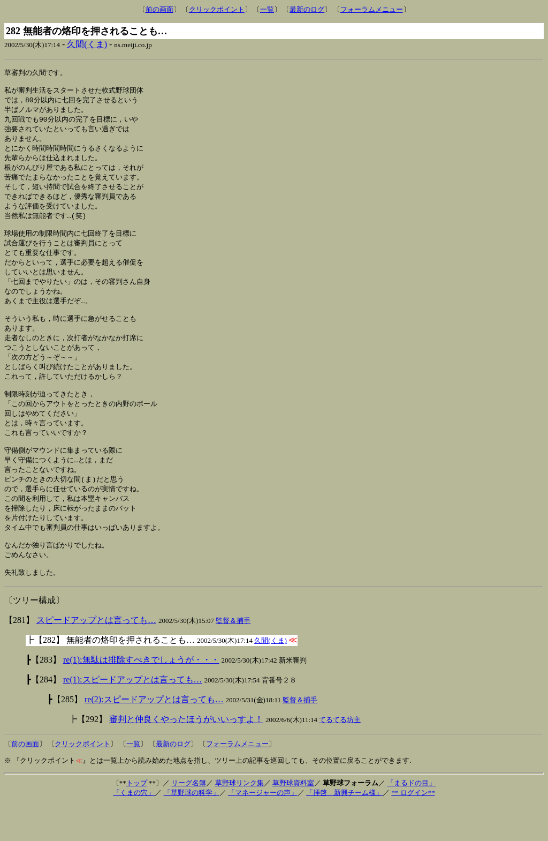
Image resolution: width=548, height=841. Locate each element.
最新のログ (307, 9)
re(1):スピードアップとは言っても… (132, 715)
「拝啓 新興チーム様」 (344, 829)
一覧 (267, 9)
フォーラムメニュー (371, 9)
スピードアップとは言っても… (96, 656)
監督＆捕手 (233, 657)
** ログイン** (413, 829)
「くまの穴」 (134, 829)
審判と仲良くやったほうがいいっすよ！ (186, 755)
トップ (136, 819)
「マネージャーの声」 (263, 829)
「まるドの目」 (411, 819)
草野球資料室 (293, 819)
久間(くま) (87, 44)
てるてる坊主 (340, 756)
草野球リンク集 (239, 819)
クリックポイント (217, 9)
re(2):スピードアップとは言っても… (154, 735)
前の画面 (159, 9)
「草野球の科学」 (191, 829)
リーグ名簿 (188, 819)
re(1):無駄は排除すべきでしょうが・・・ (141, 696)
